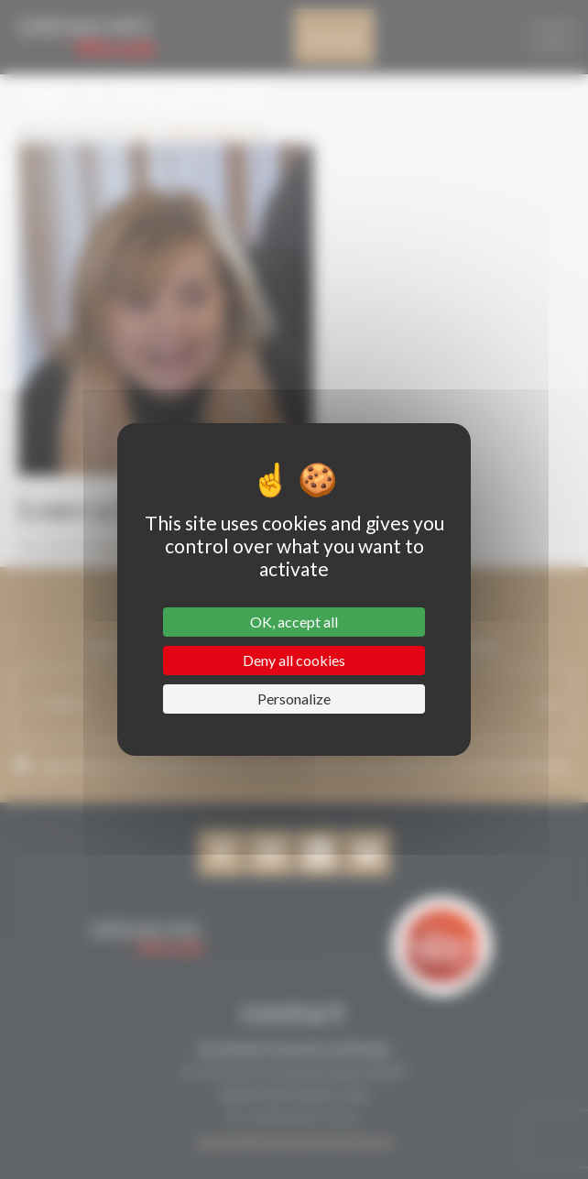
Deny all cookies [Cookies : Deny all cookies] (294, 660)
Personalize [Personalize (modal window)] (294, 698)
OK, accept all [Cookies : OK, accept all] (294, 621)
